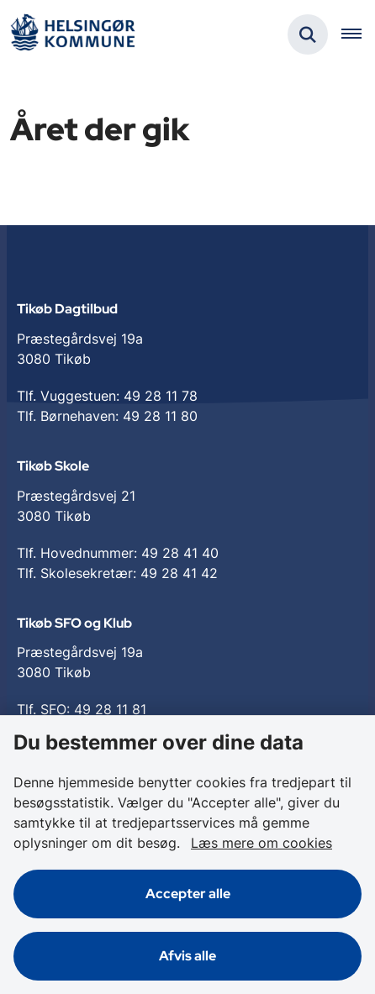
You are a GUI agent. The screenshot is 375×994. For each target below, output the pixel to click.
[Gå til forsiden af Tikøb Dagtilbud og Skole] (72, 34)
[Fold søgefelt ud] (308, 34)
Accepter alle (187, 893)
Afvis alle (187, 956)
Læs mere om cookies (261, 842)
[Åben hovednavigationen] (358, 34)
